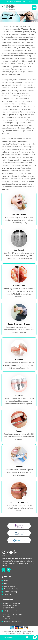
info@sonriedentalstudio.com (14, 611)
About (6, 583)
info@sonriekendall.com (12, 621)
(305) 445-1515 (8, 608)
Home (6, 580)
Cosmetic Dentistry (10, 591)
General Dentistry (10, 586)
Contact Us (7, 594)
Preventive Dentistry (11, 589)
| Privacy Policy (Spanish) (23, 633)
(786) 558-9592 (8, 618)
